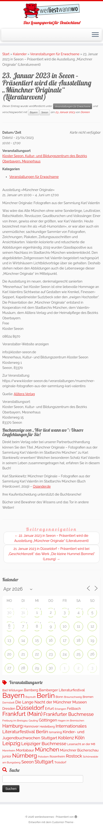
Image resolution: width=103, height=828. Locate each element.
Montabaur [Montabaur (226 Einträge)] (25, 750)
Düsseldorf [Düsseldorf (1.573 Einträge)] (30, 708)
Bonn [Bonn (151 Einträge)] (59, 697)
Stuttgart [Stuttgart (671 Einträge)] (44, 762)
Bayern (33, 112)
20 (9, 654)
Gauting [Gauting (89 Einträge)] (33, 720)
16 (51, 640)
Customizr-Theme (62, 822)
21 (23, 654)
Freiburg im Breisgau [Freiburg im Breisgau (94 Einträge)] (15, 720)
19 (92, 640)
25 (79, 654)
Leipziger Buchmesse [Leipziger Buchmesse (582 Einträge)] (43, 743)
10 (65, 626)
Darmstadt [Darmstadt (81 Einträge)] (8, 702)
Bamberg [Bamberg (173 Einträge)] (31, 690)
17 (64, 640)
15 (37, 640)
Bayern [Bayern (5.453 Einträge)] (13, 695)
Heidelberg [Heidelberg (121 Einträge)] (47, 726)
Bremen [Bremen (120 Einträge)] (88, 697)
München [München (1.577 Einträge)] (47, 749)
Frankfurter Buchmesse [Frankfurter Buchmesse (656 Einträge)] (68, 714)
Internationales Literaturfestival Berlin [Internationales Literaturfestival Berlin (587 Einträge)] (44, 728)
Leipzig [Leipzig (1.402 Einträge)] (11, 743)
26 (92, 654)
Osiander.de (42, 486)
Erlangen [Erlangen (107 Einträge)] (60, 708)
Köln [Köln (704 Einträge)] (80, 737)
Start (5, 54)
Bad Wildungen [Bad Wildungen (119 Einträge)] (12, 690)
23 (51, 654)
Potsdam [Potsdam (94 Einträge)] (43, 756)
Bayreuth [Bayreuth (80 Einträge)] (31, 697)
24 (65, 654)
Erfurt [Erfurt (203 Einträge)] (49, 708)
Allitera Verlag (24, 394)
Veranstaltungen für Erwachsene (55, 54)
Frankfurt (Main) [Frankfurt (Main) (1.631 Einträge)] (22, 714)
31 (23, 612)
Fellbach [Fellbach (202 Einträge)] (74, 708)
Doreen (85, 112)
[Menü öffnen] (95, 34)
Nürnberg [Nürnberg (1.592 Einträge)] (24, 755)
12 (92, 626)
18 (78, 640)
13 (9, 640)
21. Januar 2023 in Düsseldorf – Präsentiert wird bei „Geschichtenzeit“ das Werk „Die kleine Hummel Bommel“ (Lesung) (51, 554)
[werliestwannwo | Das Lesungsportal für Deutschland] (51, 11)
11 (78, 626)
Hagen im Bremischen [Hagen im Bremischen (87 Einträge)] (71, 720)
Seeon (44, 112)
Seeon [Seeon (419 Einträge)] (27, 761)
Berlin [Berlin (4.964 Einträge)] (46, 695)
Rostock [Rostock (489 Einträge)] (74, 755)
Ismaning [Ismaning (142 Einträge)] (55, 732)
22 (37, 654)
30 (9, 612)
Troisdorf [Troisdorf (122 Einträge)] (60, 762)
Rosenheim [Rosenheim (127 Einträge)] (57, 756)
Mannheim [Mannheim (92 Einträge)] (8, 750)
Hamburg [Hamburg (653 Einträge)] (12, 726)
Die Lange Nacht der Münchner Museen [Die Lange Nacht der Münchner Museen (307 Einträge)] (51, 702)
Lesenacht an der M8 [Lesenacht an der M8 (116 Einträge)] (81, 744)
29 (37, 668)
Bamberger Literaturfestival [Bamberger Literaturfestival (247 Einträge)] (62, 690)
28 (23, 668)
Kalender (20, 54)
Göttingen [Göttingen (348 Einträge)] (48, 720)
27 (9, 668)
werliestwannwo (44, 816)
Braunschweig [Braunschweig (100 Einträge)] (73, 697)
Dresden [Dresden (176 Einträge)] (8, 708)
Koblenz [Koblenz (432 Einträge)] (66, 737)
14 (23, 640)
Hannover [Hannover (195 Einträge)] (31, 726)
